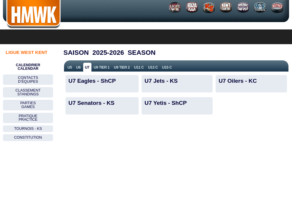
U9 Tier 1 (101, 67)
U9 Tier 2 (122, 67)
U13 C (153, 67)
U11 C (139, 67)
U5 (70, 67)
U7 (87, 67)
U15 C (167, 67)
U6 (78, 67)
